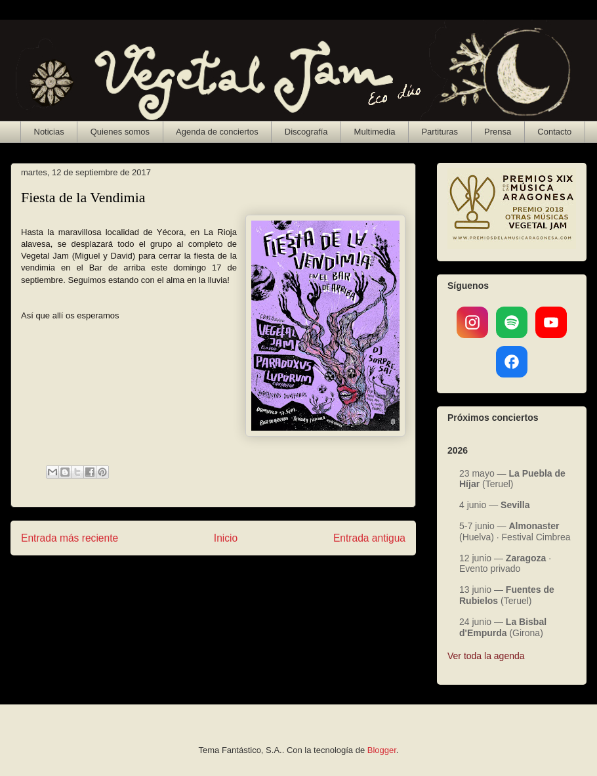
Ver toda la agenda (486, 656)
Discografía (306, 132)
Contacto (554, 132)
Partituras (439, 132)
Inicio (225, 538)
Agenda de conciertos (217, 132)
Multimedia (375, 132)
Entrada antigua (369, 538)
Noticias (49, 132)
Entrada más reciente (69, 538)
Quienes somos (120, 132)
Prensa (497, 132)
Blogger (381, 750)
